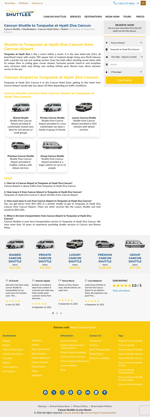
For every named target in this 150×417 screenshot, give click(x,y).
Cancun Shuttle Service (130, 353)
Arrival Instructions (60, 406)
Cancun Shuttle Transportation (126, 371)
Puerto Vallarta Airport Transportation (72, 346)
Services (94, 345)
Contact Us (95, 340)
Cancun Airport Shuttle (130, 349)
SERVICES (75, 16)
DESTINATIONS (93, 16)
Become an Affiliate (100, 358)
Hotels (64, 29)
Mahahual (37, 340)
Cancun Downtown (13, 353)
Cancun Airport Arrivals (73, 356)
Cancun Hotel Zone (48, 29)
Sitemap (42, 406)
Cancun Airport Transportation (100, 412)
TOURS (127, 16)
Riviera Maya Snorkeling (73, 352)
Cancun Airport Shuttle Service (130, 364)
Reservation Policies (101, 406)
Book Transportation (100, 349)
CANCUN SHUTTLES (55, 16)
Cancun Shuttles (69, 340)
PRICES (140, 16)
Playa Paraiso (39, 366)
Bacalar (6, 345)
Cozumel (7, 358)
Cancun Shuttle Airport (130, 384)
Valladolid (37, 375)
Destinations (29, 29)
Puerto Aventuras (41, 357)
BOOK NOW (113, 16)
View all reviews (121, 290)
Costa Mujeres (10, 366)
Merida (35, 344)
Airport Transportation (83, 327)
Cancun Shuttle (12, 29)
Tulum (35, 370)
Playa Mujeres (39, 353)
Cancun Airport (69, 365)
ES (143, 3)
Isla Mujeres (9, 371)
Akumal (7, 340)
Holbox (6, 362)
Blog (63, 369)
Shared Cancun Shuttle (130, 340)
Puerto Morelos (40, 362)
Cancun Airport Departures (75, 360)
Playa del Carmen (41, 349)
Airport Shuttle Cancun (130, 358)
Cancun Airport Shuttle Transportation (130, 378)
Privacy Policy (80, 406)
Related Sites (96, 353)
